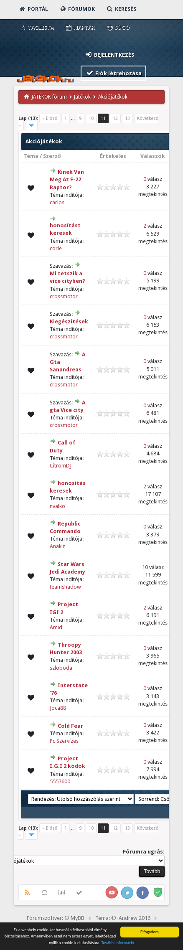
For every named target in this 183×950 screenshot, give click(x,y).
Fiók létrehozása (113, 72)
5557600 (60, 781)
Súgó (118, 27)
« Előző (49, 118)
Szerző (52, 156)
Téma (30, 156)
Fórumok (77, 9)
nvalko (57, 506)
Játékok (82, 97)
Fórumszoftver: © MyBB (55, 918)
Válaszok (152, 156)
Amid (56, 627)
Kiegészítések (69, 321)
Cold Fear (70, 726)
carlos (57, 202)
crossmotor (64, 296)
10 (91, 118)
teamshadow (65, 587)
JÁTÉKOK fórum (49, 97)
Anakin (58, 546)
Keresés (121, 9)
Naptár (79, 27)
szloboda (61, 668)
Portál (33, 9)
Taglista (36, 27)
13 (127, 118)
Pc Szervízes (64, 741)
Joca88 (58, 708)
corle (56, 248)
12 (115, 118)
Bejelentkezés (109, 54)
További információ (117, 942)
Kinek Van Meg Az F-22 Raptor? (67, 179)
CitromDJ (60, 465)
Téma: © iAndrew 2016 (122, 918)
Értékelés (113, 156)
